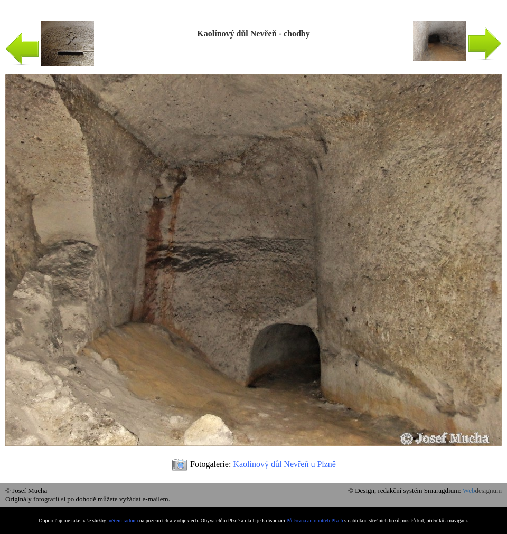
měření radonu (122, 520)
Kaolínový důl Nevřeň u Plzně (284, 464)
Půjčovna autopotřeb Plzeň (314, 520)
